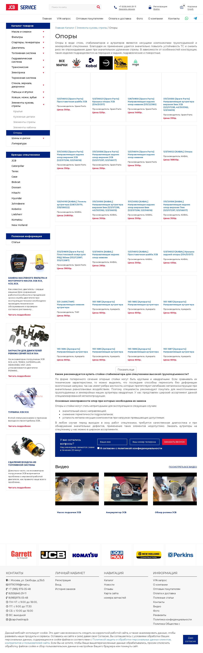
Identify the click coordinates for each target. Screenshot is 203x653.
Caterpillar (18, 165)
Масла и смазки (21, 31)
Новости (109, 584)
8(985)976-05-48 (17, 597)
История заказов (65, 589)
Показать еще (126, 369)
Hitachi (16, 192)
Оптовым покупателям (89, 18)
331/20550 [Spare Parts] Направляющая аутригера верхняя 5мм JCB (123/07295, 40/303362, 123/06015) (178, 104)
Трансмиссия (20, 67)
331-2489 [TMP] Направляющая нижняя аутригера (70, 304)
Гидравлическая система (22, 60)
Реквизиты (159, 615)
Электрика (18, 72)
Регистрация (160, 6)
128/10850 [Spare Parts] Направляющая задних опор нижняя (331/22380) (142, 101)
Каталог (69, 27)
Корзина (192, 6)
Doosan (16, 187)
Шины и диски (21, 138)
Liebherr (17, 214)
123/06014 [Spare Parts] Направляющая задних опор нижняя (141, 154)
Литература (19, 143)
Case (14, 176)
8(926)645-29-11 (16, 593)
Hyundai (17, 198)
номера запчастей (115, 597)
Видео (157, 606)
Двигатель (18, 47)
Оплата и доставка (120, 18)
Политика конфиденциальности (172, 619)
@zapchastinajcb (17, 619)
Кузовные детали (24, 116)
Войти (156, 9)
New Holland (19, 225)
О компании (155, 18)
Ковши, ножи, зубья (24, 97)
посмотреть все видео (183, 467)
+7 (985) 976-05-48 (18, 589)
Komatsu (17, 219)
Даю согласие (190, 639)
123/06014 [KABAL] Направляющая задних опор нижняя (105, 254)
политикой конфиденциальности (140, 448)
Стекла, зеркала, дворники (22, 85)
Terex (15, 171)
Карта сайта (111, 593)
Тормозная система (24, 77)
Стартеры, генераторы (26, 42)
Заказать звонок (127, 9)
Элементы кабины (24, 127)
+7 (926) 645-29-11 (127, 6)
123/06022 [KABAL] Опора (177, 151)
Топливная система (24, 53)
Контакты (174, 18)
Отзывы (108, 589)
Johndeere (18, 203)
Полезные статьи (163, 597)
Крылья (17, 111)
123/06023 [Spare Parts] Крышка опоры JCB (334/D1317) (105, 101)
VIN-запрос (64, 18)
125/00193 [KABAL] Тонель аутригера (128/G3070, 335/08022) (71, 204)
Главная (47, 18)
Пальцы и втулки (22, 91)
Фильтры (17, 37)
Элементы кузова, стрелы (23, 104)
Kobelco (16, 209)
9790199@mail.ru (17, 584)
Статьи (16, 242)
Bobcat (16, 182)
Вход (58, 584)
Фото (140, 18)
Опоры (17, 132)
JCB (14, 160)
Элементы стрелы (24, 122)
